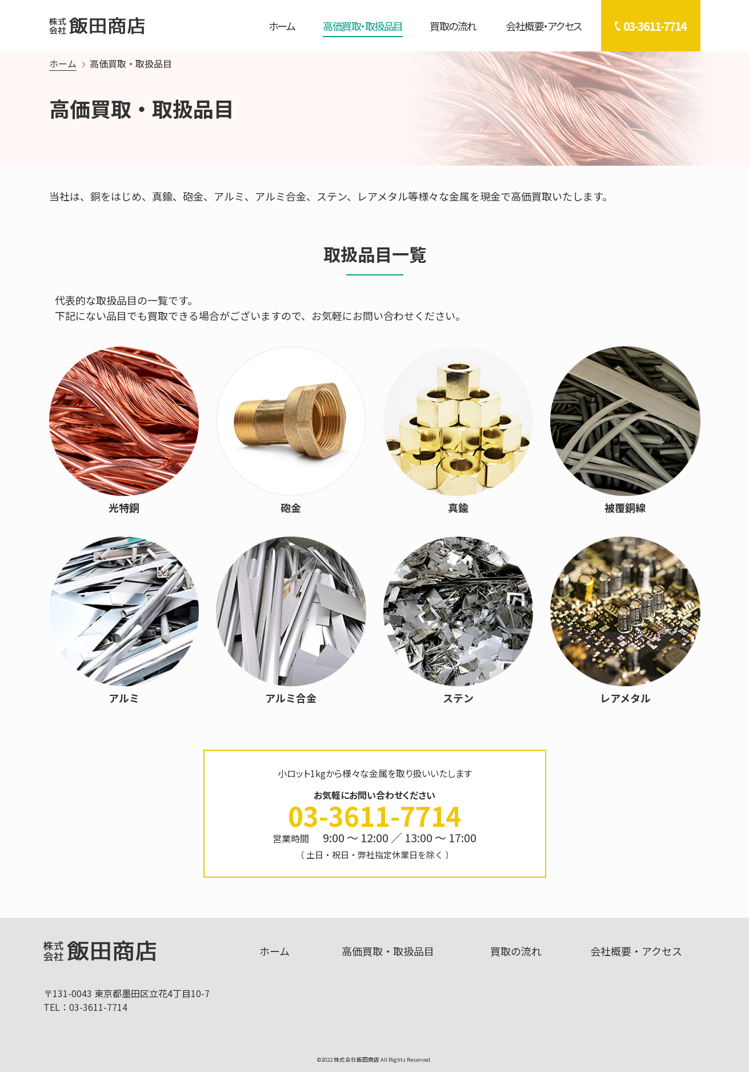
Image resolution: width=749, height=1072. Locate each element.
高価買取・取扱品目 (363, 25)
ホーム (282, 25)
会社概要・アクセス (544, 25)
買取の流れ (453, 25)
